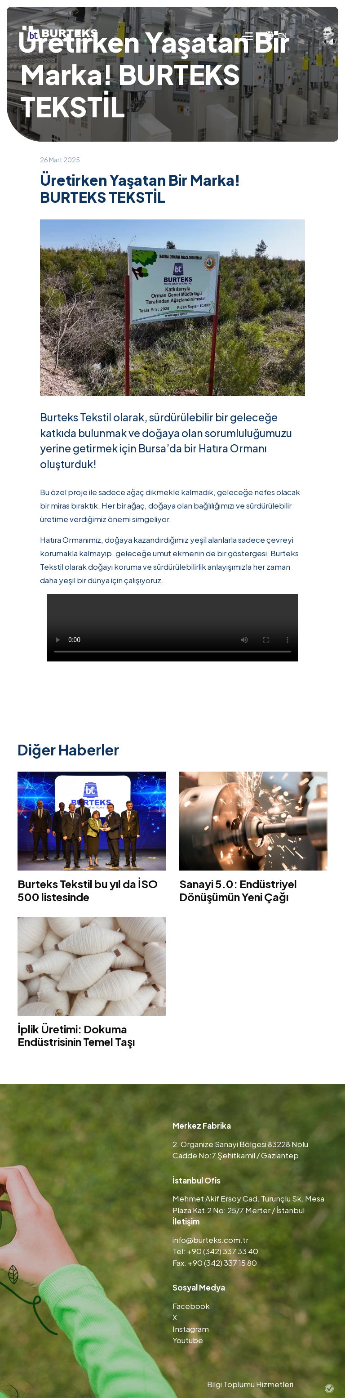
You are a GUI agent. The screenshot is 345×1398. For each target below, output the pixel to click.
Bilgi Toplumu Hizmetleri (250, 1384)
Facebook (191, 1306)
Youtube (187, 1340)
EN (276, 35)
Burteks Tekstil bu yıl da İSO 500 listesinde (88, 890)
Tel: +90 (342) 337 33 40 (215, 1251)
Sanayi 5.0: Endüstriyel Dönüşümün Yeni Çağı (238, 890)
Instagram (190, 1329)
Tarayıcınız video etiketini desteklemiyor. (172, 627)
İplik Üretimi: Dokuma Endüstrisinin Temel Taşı (76, 1035)
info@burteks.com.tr (210, 1240)
